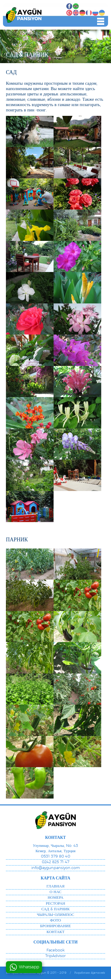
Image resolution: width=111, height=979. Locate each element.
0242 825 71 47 (55, 862)
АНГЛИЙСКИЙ (76, 13)
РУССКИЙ (95, 13)
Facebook (69, 6)
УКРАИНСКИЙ (102, 13)
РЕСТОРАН (55, 904)
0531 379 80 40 (55, 856)
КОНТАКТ (55, 932)
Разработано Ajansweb (89, 972)
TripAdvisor (76, 6)
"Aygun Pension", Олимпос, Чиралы (23, 15)
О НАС (55, 892)
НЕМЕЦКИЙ (82, 13)
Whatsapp (29, 967)
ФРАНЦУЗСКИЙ (89, 13)
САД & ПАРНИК (55, 909)
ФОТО (55, 920)
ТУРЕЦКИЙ (69, 13)
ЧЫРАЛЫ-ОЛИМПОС (55, 915)
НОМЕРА (55, 898)
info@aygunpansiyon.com (55, 868)
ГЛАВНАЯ (55, 886)
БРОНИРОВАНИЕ (55, 926)
